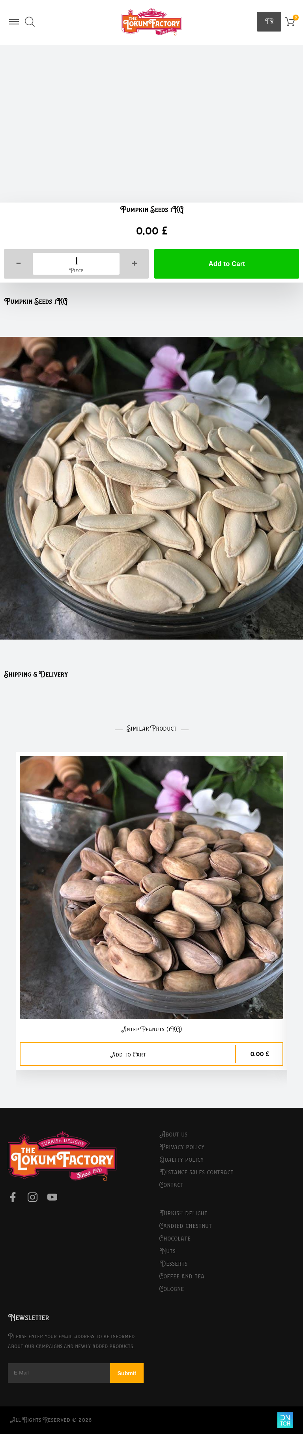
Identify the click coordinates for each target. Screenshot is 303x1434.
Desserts (173, 1263)
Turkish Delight (183, 1213)
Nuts (167, 1251)
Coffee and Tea (181, 1276)
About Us (173, 1134)
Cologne (171, 1289)
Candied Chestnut (185, 1226)
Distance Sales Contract (196, 1172)
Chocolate (175, 1238)
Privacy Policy (181, 1147)
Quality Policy (181, 1159)
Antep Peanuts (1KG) (151, 1029)
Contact (171, 1185)
